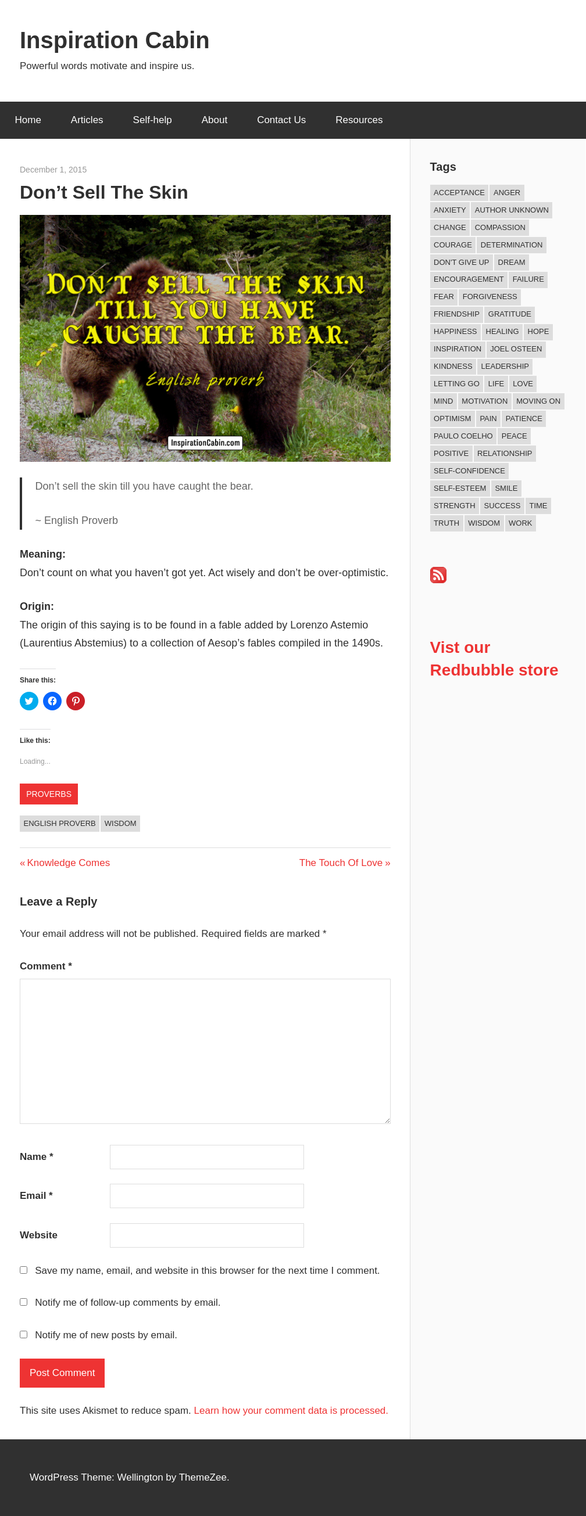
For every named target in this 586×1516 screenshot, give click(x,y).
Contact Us (281, 119)
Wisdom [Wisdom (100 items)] (484, 523)
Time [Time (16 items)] (538, 505)
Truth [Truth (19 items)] (446, 523)
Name (36, 1156)
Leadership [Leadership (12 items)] (505, 366)
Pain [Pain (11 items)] (488, 418)
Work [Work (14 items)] (520, 523)
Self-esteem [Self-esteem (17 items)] (460, 488)
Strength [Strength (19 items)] (455, 505)
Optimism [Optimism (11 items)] (452, 418)
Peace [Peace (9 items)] (514, 436)
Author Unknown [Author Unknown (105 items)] (512, 210)
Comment (46, 966)
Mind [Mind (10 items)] (443, 401)
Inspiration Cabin (115, 40)
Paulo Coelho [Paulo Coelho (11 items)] (463, 436)
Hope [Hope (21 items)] (538, 331)
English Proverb (60, 823)
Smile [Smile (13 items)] (506, 488)
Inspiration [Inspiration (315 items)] (457, 348)
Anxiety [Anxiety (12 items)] (450, 210)
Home (28, 119)
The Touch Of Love (341, 862)
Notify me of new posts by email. (106, 1335)
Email (36, 1195)
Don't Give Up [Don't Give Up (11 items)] (461, 262)
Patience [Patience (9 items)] (524, 418)
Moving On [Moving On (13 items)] (538, 401)
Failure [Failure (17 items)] (528, 279)
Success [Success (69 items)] (502, 505)
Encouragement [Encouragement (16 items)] (469, 279)
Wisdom (121, 823)
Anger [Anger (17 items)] (507, 192)
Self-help (152, 119)
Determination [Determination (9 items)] (512, 244)
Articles (87, 119)
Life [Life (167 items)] (496, 383)
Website (39, 1235)
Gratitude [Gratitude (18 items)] (509, 314)
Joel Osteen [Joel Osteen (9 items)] (516, 348)
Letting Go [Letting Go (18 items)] (457, 383)
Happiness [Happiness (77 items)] (455, 331)
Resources (359, 119)
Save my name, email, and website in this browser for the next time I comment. (207, 1270)
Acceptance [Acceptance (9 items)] (459, 192)
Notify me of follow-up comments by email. (127, 1302)
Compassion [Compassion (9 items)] (500, 227)
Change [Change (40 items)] (450, 227)
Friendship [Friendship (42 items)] (457, 314)
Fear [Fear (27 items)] (444, 296)
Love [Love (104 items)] (523, 383)
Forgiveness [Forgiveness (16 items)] (490, 296)
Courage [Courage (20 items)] (453, 244)
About (214, 119)
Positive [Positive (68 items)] (451, 453)
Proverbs (49, 794)
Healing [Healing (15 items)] (502, 331)
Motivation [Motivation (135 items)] (485, 401)
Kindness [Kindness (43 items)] (453, 366)
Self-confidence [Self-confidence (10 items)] (469, 470)
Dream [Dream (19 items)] (512, 262)
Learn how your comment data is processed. (291, 1410)
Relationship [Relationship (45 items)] (504, 453)
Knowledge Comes (68, 862)
